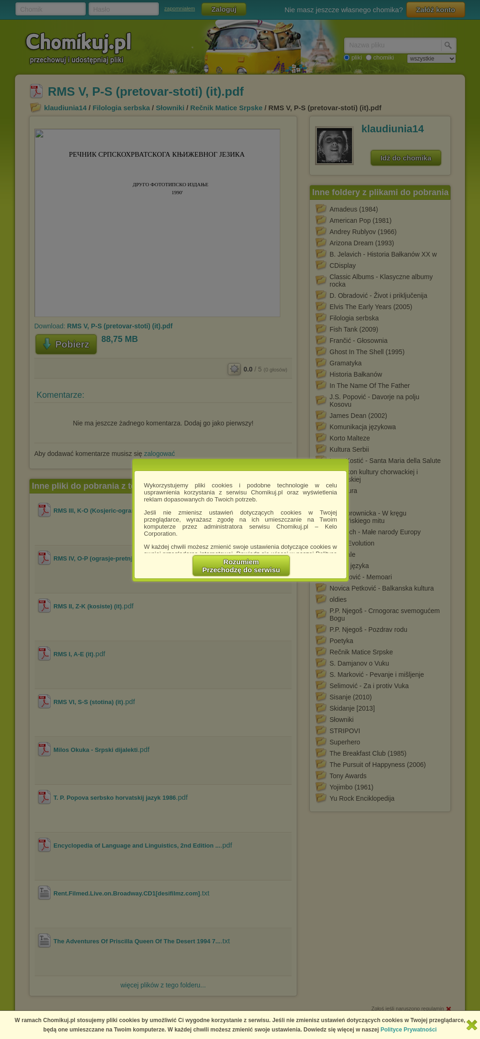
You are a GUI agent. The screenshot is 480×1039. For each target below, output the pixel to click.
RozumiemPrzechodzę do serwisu (241, 566)
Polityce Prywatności (409, 1029)
